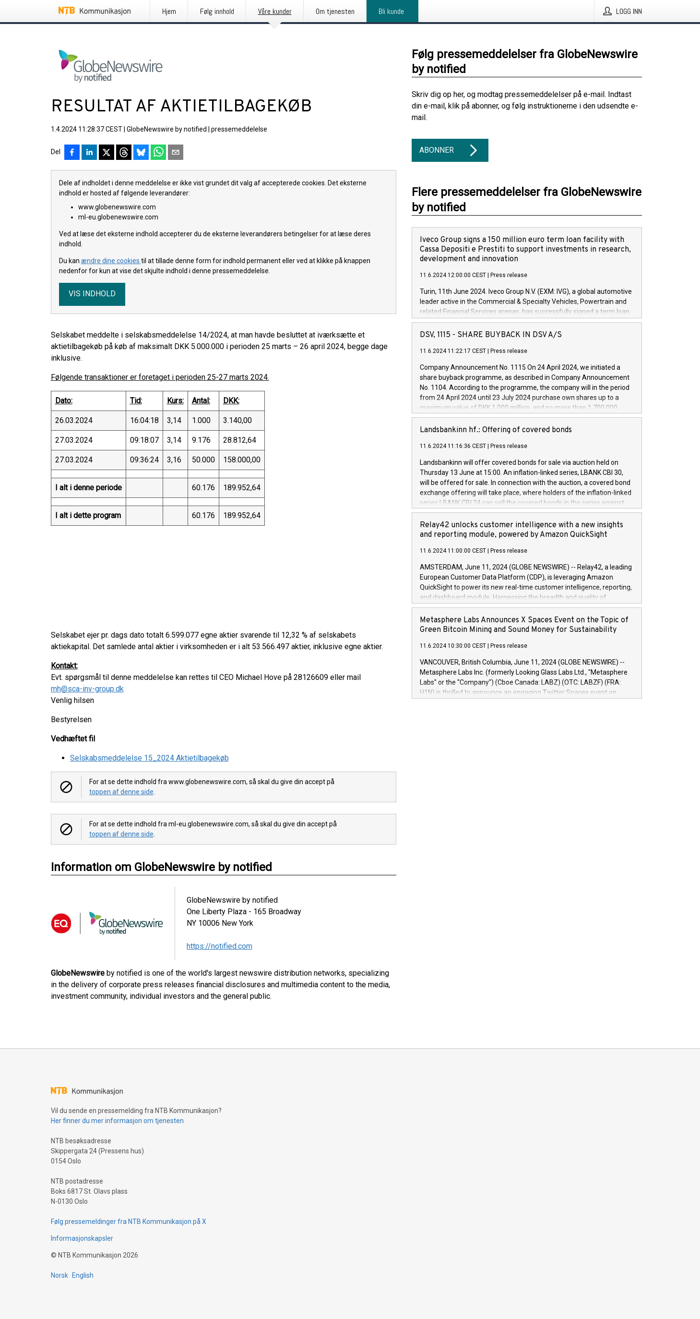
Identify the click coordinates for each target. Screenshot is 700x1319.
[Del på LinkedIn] (89, 153)
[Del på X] (106, 153)
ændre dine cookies (111, 261)
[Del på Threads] (123, 153)
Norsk (59, 1275)
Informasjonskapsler (82, 1238)
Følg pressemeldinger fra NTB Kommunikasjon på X (128, 1221)
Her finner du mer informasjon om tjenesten (117, 1121)
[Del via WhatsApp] (158, 153)
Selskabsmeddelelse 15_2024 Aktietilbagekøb (149, 757)
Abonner (450, 150)
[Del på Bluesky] (141, 153)
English (83, 1275)
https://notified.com (219, 946)
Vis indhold (92, 293)
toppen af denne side (121, 792)
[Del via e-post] (175, 153)
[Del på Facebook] (72, 153)
